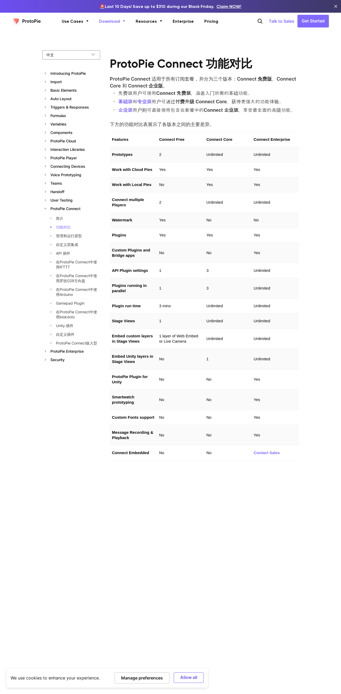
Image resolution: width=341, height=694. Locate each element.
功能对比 (63, 227)
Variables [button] (58, 124)
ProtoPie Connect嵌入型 (76, 343)
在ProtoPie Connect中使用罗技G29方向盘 (76, 278)
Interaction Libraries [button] (67, 149)
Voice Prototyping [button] (65, 174)
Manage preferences (142, 678)
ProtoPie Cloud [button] (63, 140)
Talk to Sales (281, 21)
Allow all (188, 677)
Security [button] (57, 359)
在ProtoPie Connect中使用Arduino (76, 292)
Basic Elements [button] (63, 90)
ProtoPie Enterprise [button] (67, 351)
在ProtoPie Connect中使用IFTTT (76, 264)
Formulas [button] (58, 115)
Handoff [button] (57, 191)
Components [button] (61, 132)
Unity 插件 (64, 325)
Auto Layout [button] (61, 98)
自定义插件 (65, 334)
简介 (59, 218)
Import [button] (56, 81)
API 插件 (63, 253)
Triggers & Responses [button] (69, 107)
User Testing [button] (61, 200)
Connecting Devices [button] (67, 166)
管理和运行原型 (69, 235)
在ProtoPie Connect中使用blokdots (76, 314)
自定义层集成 (67, 244)
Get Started (313, 21)
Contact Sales (267, 452)
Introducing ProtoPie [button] (68, 73)
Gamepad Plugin (70, 303)
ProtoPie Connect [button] (65, 208)
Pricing (211, 21)
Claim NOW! (228, 6)
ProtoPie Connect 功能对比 (181, 63)
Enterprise (183, 21)
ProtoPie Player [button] (63, 157)
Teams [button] (56, 183)
